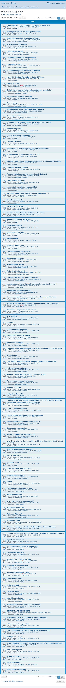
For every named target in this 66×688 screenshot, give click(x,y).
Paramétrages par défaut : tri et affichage (22, 546)
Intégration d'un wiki (15, 394)
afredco (22, 337)
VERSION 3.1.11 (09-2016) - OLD (19, 559)
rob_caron (23, 651)
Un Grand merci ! (13, 591)
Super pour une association (17, 566)
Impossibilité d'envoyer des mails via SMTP (23, 422)
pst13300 (22, 528)
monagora (23, 175)
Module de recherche (15, 200)
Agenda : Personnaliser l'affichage (20, 449)
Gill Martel (23, 27)
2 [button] (61, 18)
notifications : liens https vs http (19, 488)
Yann (21, 645)
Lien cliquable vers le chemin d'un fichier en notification (28, 630)
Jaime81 (22, 247)
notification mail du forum (17, 329)
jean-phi (22, 496)
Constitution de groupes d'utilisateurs (21, 310)
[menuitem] (13, 3)
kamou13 (22, 130)
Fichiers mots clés (14, 387)
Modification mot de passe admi (19, 219)
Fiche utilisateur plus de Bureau (19, 469)
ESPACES (11, 323)
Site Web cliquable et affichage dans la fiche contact (27, 617)
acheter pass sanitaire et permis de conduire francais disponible (31, 284)
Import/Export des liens (16, 475)
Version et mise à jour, (15, 553)
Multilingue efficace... (15, 342)
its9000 (22, 477)
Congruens (23, 444)
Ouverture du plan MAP (16, 180)
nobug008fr (23, 40)
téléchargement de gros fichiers (19, 624)
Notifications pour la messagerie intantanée (23, 604)
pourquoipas (23, 586)
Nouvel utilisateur (14, 456)
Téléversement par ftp (15, 264)
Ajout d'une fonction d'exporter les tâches (23, 38)
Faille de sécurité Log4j (16, 271)
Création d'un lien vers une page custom (22, 277)
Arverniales (23, 457)
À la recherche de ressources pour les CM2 (23, 155)
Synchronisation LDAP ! (16, 507)
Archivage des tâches (15, 116)
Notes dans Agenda (14, 650)
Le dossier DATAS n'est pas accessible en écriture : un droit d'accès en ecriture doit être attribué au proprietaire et (34, 401)
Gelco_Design (24, 410)
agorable (22, 599)
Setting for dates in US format (18, 336)
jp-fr (21, 33)
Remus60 (23, 671)
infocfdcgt (23, 470)
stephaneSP (23, 298)
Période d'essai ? (13, 462)
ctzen (21, 376)
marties (22, 395)
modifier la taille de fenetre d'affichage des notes (25, 213)
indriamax (23, 625)
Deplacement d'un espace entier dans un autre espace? (28, 148)
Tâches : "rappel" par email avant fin (21, 434)
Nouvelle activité (13, 520)
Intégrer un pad (13, 585)
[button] (64, 18)
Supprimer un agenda (15, 232)
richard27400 (24, 509)
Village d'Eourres (13, 656)
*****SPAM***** (12, 239)
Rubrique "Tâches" (14, 514)
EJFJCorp (23, 344)
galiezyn (22, 117)
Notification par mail (15, 129)
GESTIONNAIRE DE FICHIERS (18, 611)
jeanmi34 (22, 502)
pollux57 (22, 489)
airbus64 (22, 221)
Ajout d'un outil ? (13, 663)
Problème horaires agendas (17, 167)
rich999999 (23, 535)
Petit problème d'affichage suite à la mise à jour (25, 415)
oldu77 (22, 382)
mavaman (23, 214)
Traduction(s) (12, 355)
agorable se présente (15, 598)
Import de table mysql (15, 245)
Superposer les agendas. (16, 669)
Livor (21, 156)
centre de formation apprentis (28, 612)
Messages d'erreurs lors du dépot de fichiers (24, 32)
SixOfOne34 (23, 363)
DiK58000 (23, 169)
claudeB (22, 98)
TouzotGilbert (24, 111)
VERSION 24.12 (13, 83)
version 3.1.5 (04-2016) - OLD (18, 572)
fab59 (21, 162)
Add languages (13, 103)
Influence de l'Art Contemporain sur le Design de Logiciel (29, 122)
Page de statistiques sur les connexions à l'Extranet (27, 174)
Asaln (21, 259)
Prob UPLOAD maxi (14, 579)
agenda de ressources (15, 540)
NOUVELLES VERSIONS (22, 86)
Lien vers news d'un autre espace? (20, 501)
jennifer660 (23, 78)
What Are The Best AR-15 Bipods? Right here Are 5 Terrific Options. (33, 303)
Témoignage (18, 459)
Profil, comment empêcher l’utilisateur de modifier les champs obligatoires (35, 643)
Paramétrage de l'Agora (21, 54)
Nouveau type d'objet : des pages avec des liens (25, 109)
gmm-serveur (24, 272)
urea (21, 240)
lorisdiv (22, 253)
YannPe (22, 292)
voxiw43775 (23, 279)
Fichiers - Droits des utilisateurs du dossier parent (26, 374)
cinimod (22, 59)
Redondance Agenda (15, 51)
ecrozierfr (23, 285)
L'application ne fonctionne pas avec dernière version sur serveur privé (34, 349)
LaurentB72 (23, 593)
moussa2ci (23, 404)
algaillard (22, 567)
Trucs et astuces (19, 196)
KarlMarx (22, 331)
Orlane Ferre (24, 522)
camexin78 (23, 423)
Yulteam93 (23, 619)
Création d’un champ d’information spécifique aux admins (29, 90)
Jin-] (21, 137)
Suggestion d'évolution (21, 41)
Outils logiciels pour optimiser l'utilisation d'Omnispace (28, 25)
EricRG (22, 188)
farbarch (22, 46)
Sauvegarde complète (15, 258)
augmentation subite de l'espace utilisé (22, 187)
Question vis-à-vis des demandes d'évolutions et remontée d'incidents (34, 161)
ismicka (22, 318)
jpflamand (23, 554)
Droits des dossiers (14, 226)
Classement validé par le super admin (21, 58)
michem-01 (23, 389)
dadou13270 (23, 483)
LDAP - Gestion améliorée (17, 409)
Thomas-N (23, 124)
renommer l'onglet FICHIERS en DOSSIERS (23, 70)
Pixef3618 (23, 417)
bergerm (22, 208)
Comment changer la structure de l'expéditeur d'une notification (31, 527)
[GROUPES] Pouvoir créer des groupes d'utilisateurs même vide (31, 361)
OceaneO (23, 234)
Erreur (9, 482)
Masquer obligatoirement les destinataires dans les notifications (31, 297)
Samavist (22, 182)
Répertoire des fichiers (15, 206)
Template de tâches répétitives (18, 290)
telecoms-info (24, 451)
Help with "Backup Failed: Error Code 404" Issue (25, 77)
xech (21, 85)
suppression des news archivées (19, 96)
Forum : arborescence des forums (20, 381)
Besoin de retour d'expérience (18, 135)
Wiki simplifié (12, 316)
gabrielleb (23, 515)
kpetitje (22, 664)
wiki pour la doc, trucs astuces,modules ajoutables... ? (28, 193)
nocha (22, 541)
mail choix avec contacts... (17, 368)
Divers (16, 28)
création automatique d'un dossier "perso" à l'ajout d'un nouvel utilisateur (35, 533)
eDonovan (23, 464)
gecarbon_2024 (24, 104)
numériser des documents (17, 45)
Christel (22, 580)
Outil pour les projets (15, 637)
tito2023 (22, 53)
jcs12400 (22, 91)
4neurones (23, 606)
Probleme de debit (14, 142)
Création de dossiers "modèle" (19, 252)
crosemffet (23, 65)
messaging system (14, 64)
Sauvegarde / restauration (17, 428)
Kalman (22, 548)
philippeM (23, 369)
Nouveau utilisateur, (14, 494)
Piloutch (22, 429)
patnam (22, 143)
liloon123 (22, 658)
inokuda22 (23, 638)
